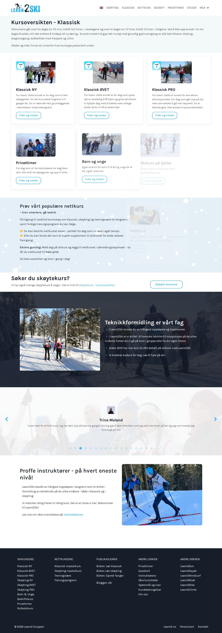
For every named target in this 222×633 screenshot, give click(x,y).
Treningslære (62, 575)
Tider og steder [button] (28, 115)
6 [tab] (95, 448)
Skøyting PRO (25, 589)
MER (204, 8)
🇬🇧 (101, 8)
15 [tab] (141, 448)
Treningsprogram (65, 579)
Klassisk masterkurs (67, 566)
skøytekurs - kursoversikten (97, 285)
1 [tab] (70, 448)
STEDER (192, 8)
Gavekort (144, 570)
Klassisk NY (24, 566)
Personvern (187, 625)
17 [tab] (151, 448)
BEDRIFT (159, 8)
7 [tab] (100, 448)
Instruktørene (73, 514)
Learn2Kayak (188, 570)
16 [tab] (146, 448)
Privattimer (24, 602)
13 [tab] (131, 448)
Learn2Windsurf (190, 575)
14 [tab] (136, 448)
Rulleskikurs (25, 607)
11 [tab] (121, 448)
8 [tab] (106, 448)
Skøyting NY (25, 579)
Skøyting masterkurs (68, 570)
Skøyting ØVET (26, 584)
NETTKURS (144, 8)
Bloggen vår (104, 582)
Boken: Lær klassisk (109, 566)
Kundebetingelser (149, 589)
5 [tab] (90, 448)
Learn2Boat (187, 579)
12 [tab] (126, 448)
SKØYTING (112, 8)
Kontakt (203, 625)
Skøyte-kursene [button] (166, 284)
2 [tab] (75, 448)
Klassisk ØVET (26, 570)
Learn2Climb (188, 589)
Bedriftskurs (25, 598)
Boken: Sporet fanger (110, 575)
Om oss (143, 593)
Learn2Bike (187, 584)
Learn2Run (187, 566)
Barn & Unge (25, 593)
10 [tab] (116, 448)
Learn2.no (170, 625)
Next (215, 419)
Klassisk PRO (25, 575)
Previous (6, 419)
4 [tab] (85, 448)
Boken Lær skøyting (109, 570)
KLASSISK (128, 8)
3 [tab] (80, 448)
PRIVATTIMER (176, 8)
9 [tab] (111, 448)
